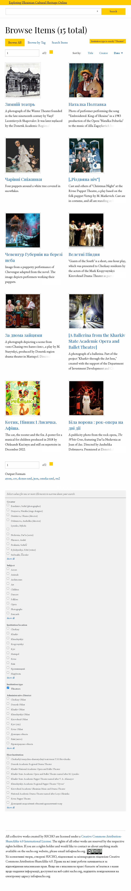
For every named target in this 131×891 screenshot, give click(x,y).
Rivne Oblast (17, 729)
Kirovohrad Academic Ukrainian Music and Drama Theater (38, 788)
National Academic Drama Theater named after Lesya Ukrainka (40, 793)
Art (12, 584)
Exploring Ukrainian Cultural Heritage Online (38, 2)
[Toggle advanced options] (97, 11)
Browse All (14, 42)
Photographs (16, 609)
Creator (103, 53)
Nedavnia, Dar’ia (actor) (22, 535)
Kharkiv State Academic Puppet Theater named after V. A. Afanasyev (42, 778)
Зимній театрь (20, 104)
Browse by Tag (37, 42)
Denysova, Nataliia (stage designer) (27, 511)
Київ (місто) (16, 739)
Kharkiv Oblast (18, 709)
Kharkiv (14, 634)
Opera (14, 604)
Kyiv (13, 649)
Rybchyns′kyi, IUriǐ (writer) (23, 549)
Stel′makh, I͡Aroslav (20, 554)
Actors (14, 569)
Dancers (14, 594)
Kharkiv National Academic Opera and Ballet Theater (35, 769)
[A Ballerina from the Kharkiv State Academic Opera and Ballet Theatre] (97, 341)
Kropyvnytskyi (17, 644)
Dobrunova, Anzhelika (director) (26, 520)
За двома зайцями (23, 335)
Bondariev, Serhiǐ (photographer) (26, 506)
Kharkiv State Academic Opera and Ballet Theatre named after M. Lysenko (45, 773)
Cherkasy (15, 629)
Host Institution (15, 754)
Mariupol (15, 653)
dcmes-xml (25, 478)
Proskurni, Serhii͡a (19, 544)
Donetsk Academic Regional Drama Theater (31, 764)
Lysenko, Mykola (18, 525)
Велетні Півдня (84, 254)
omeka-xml (47, 478)
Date (117, 53)
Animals (14, 574)
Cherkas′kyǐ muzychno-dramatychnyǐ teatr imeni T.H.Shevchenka (40, 759)
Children (15, 589)
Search (113, 11)
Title (90, 53)
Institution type (15, 684)
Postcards (15, 614)
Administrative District (19, 695)
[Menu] (3, 2)
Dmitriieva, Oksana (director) (24, 515)
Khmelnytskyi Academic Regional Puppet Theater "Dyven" (37, 783)
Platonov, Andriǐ (18, 539)
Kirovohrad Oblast (19, 719)
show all (10, 558)
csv (15, 478)
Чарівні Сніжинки (23, 179)
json (35, 478)
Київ (13, 663)
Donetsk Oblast (18, 704)
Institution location (17, 624)
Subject (11, 565)
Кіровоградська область (22, 744)
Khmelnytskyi (17, 639)
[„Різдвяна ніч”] (84, 179)
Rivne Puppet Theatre (21, 798)
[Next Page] (51, 52)
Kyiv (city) (16, 724)
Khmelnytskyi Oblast (20, 714)
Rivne (13, 658)
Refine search (65, 487)
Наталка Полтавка (87, 104)
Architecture (16, 579)
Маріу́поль (16, 673)
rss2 (57, 478)
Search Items (60, 42)
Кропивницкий (18, 668)
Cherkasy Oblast (18, 699)
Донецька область (19, 734)
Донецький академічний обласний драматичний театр (36, 803)
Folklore (14, 599)
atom (8, 478)
